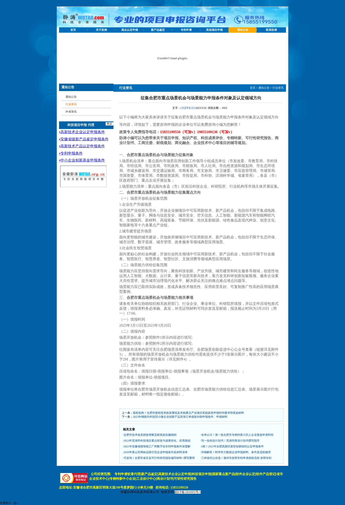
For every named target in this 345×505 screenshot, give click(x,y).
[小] (192, 108)
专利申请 (186, 30)
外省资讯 (71, 111)
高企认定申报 (129, 30)
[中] (187, 108)
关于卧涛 (101, 30)
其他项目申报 (214, 30)
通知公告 (242, 30)
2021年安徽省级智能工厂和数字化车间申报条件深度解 (157, 446)
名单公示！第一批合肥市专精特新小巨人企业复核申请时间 (237, 434)
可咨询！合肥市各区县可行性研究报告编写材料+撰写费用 (159, 458)
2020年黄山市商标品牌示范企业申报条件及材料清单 (156, 452)
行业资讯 (278, 87)
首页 (73, 30)
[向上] (337, 497)
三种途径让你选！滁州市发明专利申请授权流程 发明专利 (236, 458)
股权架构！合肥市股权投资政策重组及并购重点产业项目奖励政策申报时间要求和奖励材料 (188, 412)
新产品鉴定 (158, 30)
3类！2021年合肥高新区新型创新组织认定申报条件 (232, 446)
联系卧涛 (271, 30)
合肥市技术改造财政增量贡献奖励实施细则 (150, 434)
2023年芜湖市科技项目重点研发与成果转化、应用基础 (157, 440)
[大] (183, 108)
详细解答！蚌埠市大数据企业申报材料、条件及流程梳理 (236, 452)
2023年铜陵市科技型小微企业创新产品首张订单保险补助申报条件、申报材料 (180, 416)
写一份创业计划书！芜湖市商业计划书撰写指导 (230, 440)
